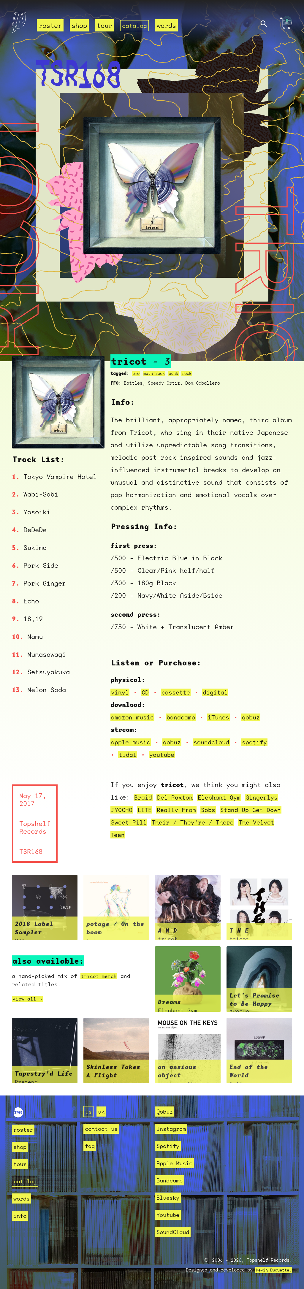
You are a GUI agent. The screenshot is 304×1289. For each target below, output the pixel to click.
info (21, 1216)
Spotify (169, 1146)
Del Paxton (178, 797)
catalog (135, 25)
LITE (147, 810)
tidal (128, 754)
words (168, 25)
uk (103, 1111)
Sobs (215, 810)
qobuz (259, 717)
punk (177, 373)
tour (104, 25)
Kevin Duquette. (271, 1270)
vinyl (120, 692)
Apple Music (177, 1163)
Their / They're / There (219, 822)
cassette (179, 692)
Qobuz (166, 1111)
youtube (164, 754)
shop (79, 25)
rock (192, 373)
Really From (181, 810)
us (89, 1111)
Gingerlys (271, 797)
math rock (156, 373)
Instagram (173, 1129)
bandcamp (185, 717)
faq (90, 1146)
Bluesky (169, 1197)
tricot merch (100, 976)
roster (50, 25)
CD (147, 692)
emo (136, 373)
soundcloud (217, 742)
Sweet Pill (150, 822)
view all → (28, 998)
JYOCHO (122, 810)
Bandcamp (171, 1180)
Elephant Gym (225, 797)
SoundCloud (175, 1232)
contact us (104, 1129)
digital (220, 692)
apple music (132, 742)
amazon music (134, 717)
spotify (263, 742)
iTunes (225, 717)
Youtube (169, 1215)
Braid (143, 797)
